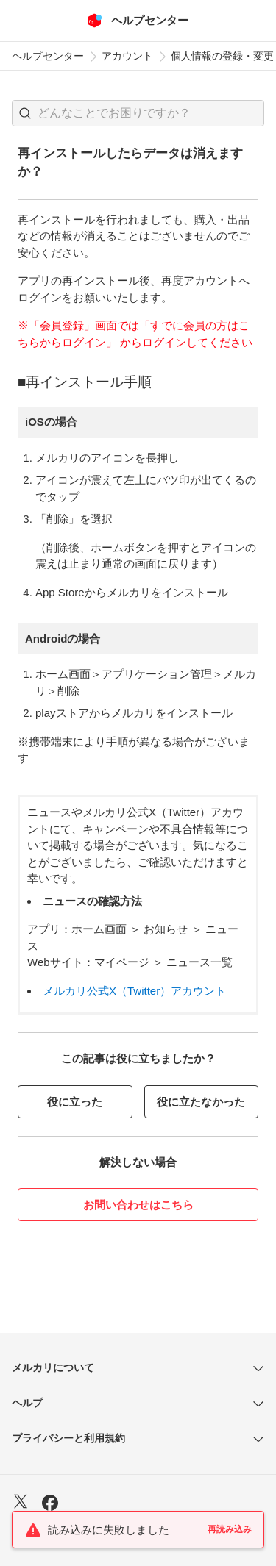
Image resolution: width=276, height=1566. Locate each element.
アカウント (127, 56)
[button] (25, 113)
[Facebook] (50, 1504)
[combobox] (138, 113)
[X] (20, 1503)
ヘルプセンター (48, 56)
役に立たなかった (201, 1101)
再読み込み (230, 1529)
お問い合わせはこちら (138, 1204)
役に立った (74, 1101)
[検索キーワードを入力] (150, 113)
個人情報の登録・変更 (222, 56)
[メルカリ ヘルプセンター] (138, 20)
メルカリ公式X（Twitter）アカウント (134, 990)
